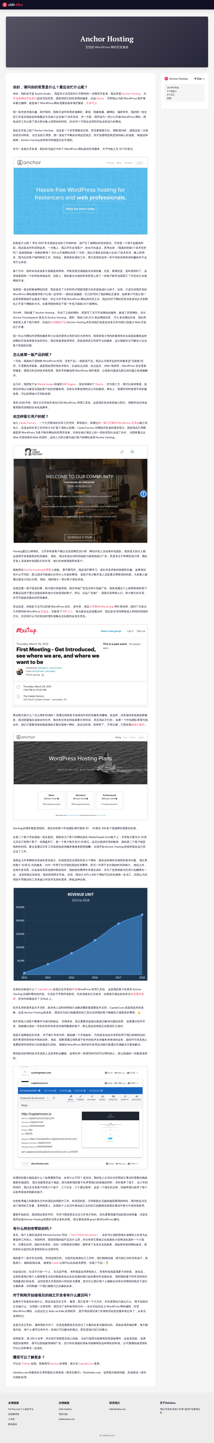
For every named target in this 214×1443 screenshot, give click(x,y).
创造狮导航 (13, 1414)
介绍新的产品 (58, 322)
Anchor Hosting (131, 93)
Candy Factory (27, 422)
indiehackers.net (67, 1419)
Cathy (55, 1262)
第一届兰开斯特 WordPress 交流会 (118, 422)
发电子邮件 (138, 724)
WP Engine (69, 384)
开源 (74, 989)
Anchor (54, 1363)
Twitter (25, 1363)
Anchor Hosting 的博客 (37, 569)
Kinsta (100, 98)
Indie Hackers (65, 1409)
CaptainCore (45, 989)
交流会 (45, 611)
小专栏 (11, 1419)
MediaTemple (46, 384)
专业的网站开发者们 (25, 98)
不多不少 (91, 103)
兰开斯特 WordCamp (101, 606)
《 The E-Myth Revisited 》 (83, 1234)
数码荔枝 (12, 1424)
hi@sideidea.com (117, 1409)
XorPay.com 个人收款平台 (21, 1409)
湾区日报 (63, 1414)
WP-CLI (67, 611)
